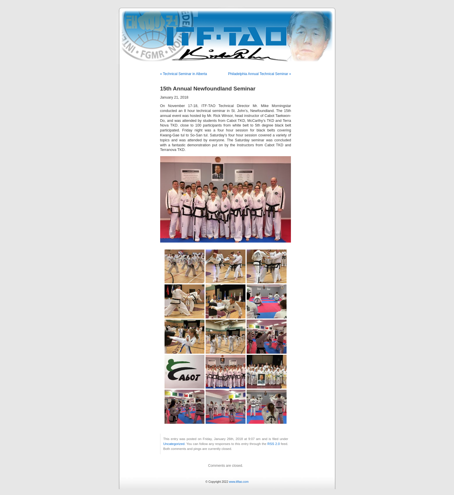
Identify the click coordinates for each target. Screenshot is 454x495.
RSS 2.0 (273, 444)
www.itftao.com (238, 481)
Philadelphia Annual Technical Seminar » (259, 74)
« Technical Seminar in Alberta (183, 74)
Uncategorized (174, 444)
